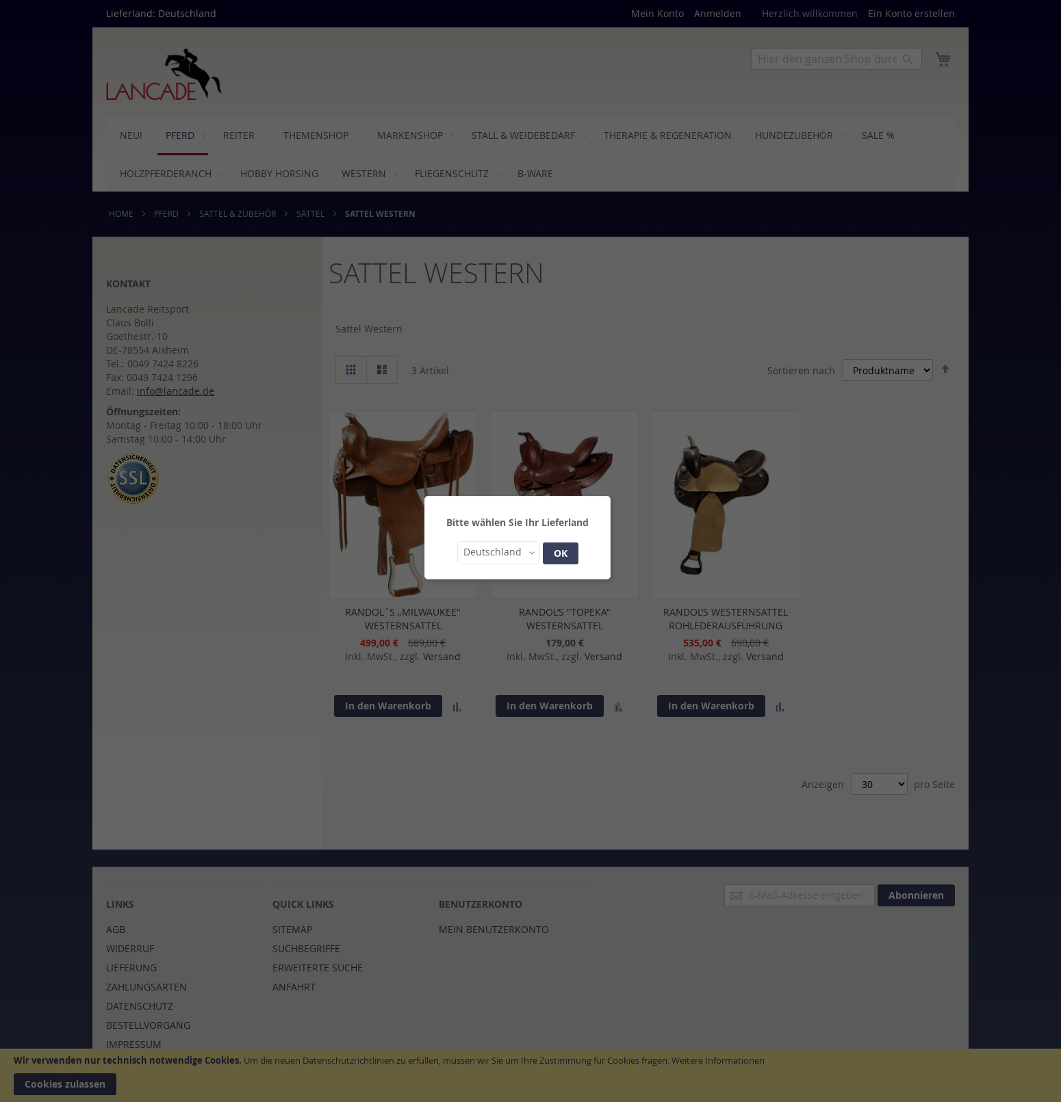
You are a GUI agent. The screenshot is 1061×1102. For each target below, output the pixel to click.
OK (560, 553)
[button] (498, 552)
